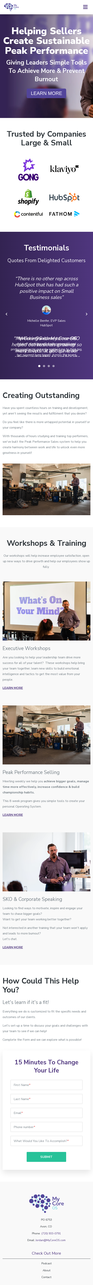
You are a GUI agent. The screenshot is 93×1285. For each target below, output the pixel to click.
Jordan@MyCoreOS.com (51, 1240)
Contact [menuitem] (46, 1277)
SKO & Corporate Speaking (32, 899)
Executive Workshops (26, 648)
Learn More (13, 688)
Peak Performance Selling (31, 772)
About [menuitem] (46, 1270)
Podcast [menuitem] (46, 1263)
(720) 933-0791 (51, 1233)
